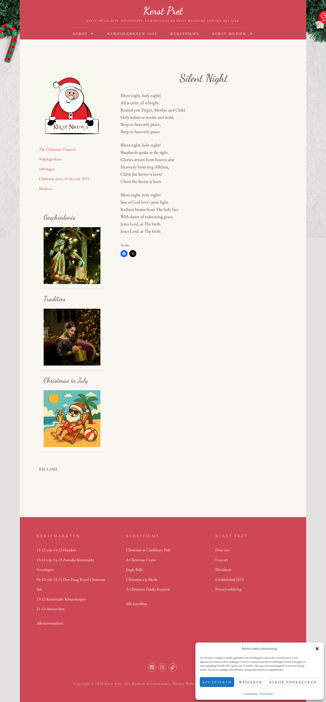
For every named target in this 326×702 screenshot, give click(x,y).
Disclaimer (223, 569)
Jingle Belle (134, 569)
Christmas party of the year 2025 (64, 178)
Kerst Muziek (229, 34)
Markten (45, 188)
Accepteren (217, 682)
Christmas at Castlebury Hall (148, 549)
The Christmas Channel (57, 149)
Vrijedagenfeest (50, 159)
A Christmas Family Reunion (148, 589)
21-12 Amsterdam (50, 608)
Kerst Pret (163, 10)
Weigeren (250, 682)
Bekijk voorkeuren (293, 682)
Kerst (80, 34)
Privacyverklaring (228, 589)
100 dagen (47, 168)
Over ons (222, 549)
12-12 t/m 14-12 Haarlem (56, 549)
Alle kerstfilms (136, 603)
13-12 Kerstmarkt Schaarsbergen (61, 599)
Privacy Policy (266, 693)
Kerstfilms (184, 34)
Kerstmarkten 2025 (132, 34)
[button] (317, 648)
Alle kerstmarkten (50, 623)
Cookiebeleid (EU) (229, 579)
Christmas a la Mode (141, 579)
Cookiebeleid (250, 693)
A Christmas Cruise (141, 559)
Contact (221, 559)
